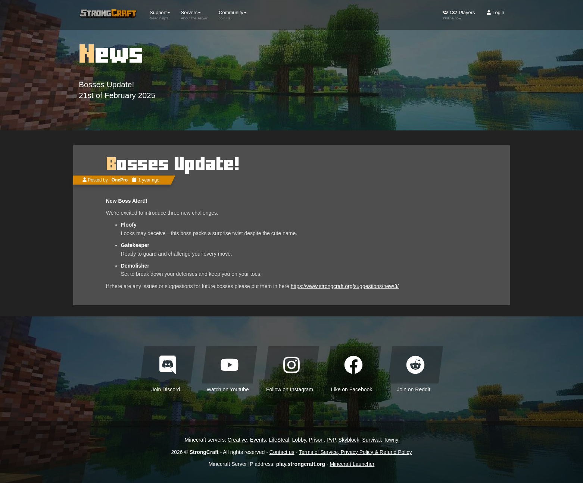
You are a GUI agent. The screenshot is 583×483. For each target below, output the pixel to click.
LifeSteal (279, 440)
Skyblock (349, 440)
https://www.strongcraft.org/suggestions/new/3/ (345, 286)
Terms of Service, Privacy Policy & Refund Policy (355, 452)
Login (495, 12)
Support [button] (160, 15)
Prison (316, 440)
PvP (331, 440)
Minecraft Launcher (352, 464)
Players (459, 15)
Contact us (281, 452)
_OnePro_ (119, 180)
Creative (237, 440)
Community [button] (232, 15)
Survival (371, 440)
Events (258, 440)
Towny (391, 440)
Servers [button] (194, 15)
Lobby (299, 440)
